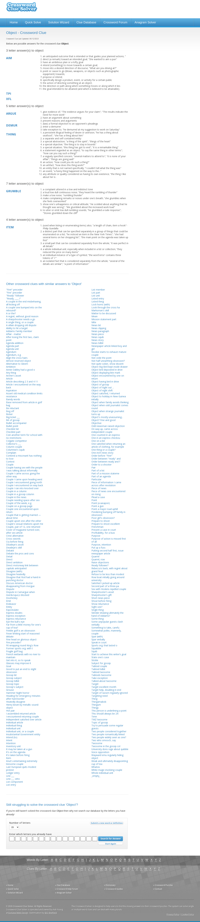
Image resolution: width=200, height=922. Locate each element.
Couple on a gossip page (19, 506)
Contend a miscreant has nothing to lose (24, 457)
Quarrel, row (98, 559)
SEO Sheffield (51, 912)
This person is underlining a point (109, 710)
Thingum (96, 704)
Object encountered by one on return (107, 377)
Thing (94, 698)
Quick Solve (33, 22)
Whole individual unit (102, 772)
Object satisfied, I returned (105, 393)
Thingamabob (98, 701)
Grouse (10, 689)
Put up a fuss (98, 547)
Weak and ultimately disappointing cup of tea (109, 762)
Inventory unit (13, 746)
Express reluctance (16, 618)
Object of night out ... (102, 387)
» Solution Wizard (14, 892)
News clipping (98, 328)
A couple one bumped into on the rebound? (24, 309)
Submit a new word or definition (107, 823)
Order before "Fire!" (101, 455)
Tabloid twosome (100, 672)
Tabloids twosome (101, 675)
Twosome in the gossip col (105, 746)
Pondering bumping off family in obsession (108, 513)
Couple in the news (16, 497)
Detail (9, 556)
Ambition (11, 366)
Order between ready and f (105, 461)
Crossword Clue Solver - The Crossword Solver (21, 8)
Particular (96, 479)
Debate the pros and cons (20, 553)
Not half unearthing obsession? (108, 360)
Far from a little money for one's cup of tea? (23, 626)
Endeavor (11, 603)
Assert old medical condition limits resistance (24, 395)
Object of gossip (100, 384)
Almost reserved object (18, 360)
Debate (10, 550)
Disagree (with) (14, 571)
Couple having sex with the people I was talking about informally (24, 469)
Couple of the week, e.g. (19, 503)
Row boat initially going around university (107, 579)
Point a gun (97, 506)
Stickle (94, 660)
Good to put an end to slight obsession (21, 671)
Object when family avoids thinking (110, 402)
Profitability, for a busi (103, 532)
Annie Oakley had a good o (20, 369)
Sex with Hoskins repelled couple (108, 589)
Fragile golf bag (14, 651)
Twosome (96, 743)
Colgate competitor (16, 440)
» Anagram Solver (63, 892)
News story (97, 340)
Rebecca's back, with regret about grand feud (109, 570)
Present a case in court (103, 529)
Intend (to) (11, 737)
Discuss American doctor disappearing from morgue (20, 585)
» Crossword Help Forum (66, 889)
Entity (9, 606)
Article (9, 378)
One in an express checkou (105, 437)
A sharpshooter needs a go (20, 319)
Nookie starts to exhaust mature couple (108, 353)
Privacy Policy (173, 914)
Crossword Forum (115, 22)
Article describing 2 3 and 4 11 (22, 381)
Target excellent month (103, 686)
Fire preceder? (13, 642)
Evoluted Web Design (18, 912)
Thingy (95, 707)
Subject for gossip (101, 663)
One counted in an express (105, 434)
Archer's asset (13, 375)
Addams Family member (19, 331)
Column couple (14, 446)
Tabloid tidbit (98, 669)
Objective (96, 423)
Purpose (95, 535)
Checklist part (13, 431)
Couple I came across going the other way (23, 475)
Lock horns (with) (100, 304)
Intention (11, 743)
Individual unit (13, 728)
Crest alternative (15, 535)
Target (95, 683)
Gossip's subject (14, 686)
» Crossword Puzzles (163, 885)
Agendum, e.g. (13, 354)
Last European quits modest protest (21, 768)
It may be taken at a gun (19, 749)
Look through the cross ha (105, 307)
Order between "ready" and (106, 458)
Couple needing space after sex (23, 500)
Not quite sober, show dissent (107, 363)
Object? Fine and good (103, 420)
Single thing (97, 609)
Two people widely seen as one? (108, 737)
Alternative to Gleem (17, 363)
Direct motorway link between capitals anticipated (22, 567)
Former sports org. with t (19, 648)
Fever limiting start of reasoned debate (23, 635)
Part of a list (97, 470)
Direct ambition (14, 562)
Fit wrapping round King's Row (22, 645)
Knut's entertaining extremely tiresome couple (21, 762)
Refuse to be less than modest (107, 574)
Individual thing (14, 725)
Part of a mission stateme (105, 473)
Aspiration (11, 390)
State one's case (100, 657)
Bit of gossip (13, 420)
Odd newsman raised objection (108, 426)
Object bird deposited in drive (107, 369)
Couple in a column (16, 491)
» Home (9, 885)
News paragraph (100, 331)
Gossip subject (14, 678)
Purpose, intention (101, 544)
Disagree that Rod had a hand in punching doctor (23, 579)
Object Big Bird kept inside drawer (109, 366)
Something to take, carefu (105, 627)
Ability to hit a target (17, 328)
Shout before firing (101, 600)
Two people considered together (108, 731)
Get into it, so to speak (18, 660)
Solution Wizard (58, 22)
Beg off (10, 411)
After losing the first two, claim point (22, 338)
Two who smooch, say (103, 740)
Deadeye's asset (15, 544)
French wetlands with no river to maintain (23, 656)
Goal (8, 666)
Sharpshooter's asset (102, 592)
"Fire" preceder (14, 292)
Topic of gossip (99, 722)
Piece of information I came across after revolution (106, 484)
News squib (97, 337)
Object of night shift (102, 390)
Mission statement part (103, 319)
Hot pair (10, 710)
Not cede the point (101, 357)
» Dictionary (109, 885)
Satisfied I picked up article (105, 583)
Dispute (10, 589)
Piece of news (98, 488)
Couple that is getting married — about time (23, 516)
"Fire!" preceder (14, 289)
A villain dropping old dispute (21, 325)
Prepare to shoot (100, 520)
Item (8, 758)
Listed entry (97, 298)
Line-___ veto (13, 778)
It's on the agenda (15, 752)
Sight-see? (96, 606)
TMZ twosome (99, 719)
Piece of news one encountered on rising (108, 493)
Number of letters (19, 822)
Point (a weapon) (100, 503)
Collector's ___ (13, 443)
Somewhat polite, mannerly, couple (106, 632)
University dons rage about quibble (109, 749)
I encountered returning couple (22, 716)
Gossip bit (11, 675)
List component (14, 781)
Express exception (15, 615)
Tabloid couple (99, 666)
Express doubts (14, 612)
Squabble (96, 648)
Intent (9, 740)
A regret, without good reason (22, 316)
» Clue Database (62, 885)
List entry (11, 784)
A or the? (11, 313)
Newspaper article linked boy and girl (109, 347)
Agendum (11, 351)
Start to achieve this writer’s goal (108, 654)
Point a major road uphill (104, 509)
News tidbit (97, 343)
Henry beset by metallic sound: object (22, 706)
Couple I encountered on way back (24, 485)
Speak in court (99, 642)
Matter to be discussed (103, 313)
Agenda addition (14, 343)
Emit (8, 600)
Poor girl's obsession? (103, 517)
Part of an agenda (101, 476)
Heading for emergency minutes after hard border (23, 697)
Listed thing (97, 301)
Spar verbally (98, 639)
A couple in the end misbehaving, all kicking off (23, 303)
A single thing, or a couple (20, 322)
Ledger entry (13, 772)
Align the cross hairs (17, 357)
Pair (93, 467)
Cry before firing (14, 541)
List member (98, 289)
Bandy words (13, 399)
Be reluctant (12, 408)
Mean (94, 316)
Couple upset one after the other (23, 520)
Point (94, 500)
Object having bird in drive (105, 381)
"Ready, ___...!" (13, 298)
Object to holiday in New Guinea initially (108, 398)
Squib (94, 651)
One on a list (98, 440)
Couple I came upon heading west (24, 479)
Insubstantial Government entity (23, 734)
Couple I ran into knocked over (22, 488)
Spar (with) (97, 636)
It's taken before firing (17, 755)
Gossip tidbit (12, 681)
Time (94, 716)
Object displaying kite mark (105, 372)
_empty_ (95, 775)
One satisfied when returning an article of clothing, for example (108, 445)
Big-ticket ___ (13, 417)
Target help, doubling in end (106, 689)
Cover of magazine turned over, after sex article (23, 531)
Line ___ (10, 775)
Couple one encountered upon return (22, 510)
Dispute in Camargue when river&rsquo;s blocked (20, 593)
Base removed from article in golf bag (24, 404)
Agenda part (12, 346)
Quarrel (95, 556)
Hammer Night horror (17, 692)
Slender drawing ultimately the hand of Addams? (107, 614)
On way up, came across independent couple (104, 430)
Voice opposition (100, 752)
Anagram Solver (145, 22)
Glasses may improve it (18, 663)
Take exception (99, 678)
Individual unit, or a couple (20, 731)
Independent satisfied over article (24, 719)
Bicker (9, 414)
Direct (9, 559)
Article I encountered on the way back (23, 386)
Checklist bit (12, 429)
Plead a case (98, 497)
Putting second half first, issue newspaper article (107, 552)
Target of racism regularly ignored (109, 692)
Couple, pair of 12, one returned (23, 526)
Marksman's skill (100, 310)
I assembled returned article (21, 713)
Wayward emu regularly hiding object (107, 757)
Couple (10, 464)
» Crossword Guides (113, 889)
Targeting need (99, 695)
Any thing (11, 372)
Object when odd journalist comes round (109, 407)
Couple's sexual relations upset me (24, 523)
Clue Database (86, 22)
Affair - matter (13, 334)
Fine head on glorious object (21, 639)
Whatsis (95, 766)
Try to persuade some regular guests (107, 727)
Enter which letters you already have (30, 834)
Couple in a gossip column (20, 494)
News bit (96, 325)
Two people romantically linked (108, 734)
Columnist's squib (15, 449)
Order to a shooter (101, 464)
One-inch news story (102, 452)
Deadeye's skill (14, 547)
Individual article (14, 722)
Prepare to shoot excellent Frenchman (105, 525)
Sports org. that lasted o (104, 645)
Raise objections (100, 562)
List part (95, 292)
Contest (10, 461)
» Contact (157, 889)
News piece (97, 334)
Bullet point (12, 426)
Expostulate (12, 609)
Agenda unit (12, 348)
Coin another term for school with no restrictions (24, 436)
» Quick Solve (12, 889)
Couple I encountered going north (24, 482)
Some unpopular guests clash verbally (107, 623)
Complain (11, 452)
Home (14, 22)
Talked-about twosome (103, 681)
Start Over (110, 844)
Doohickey (11, 598)
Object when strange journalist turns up (107, 413)
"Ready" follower (15, 295)
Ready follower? (99, 565)
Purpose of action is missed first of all (108, 540)
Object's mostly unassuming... (107, 417)
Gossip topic (12, 683)
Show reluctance (100, 603)
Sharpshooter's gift (101, 595)
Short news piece (100, 598)
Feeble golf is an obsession (20, 630)
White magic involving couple (106, 769)
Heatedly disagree (15, 701)
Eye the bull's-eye (15, 621)
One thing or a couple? (103, 449)
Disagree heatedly (15, 574)
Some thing (97, 618)
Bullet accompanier (16, 423)
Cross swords (13, 538)
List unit (95, 295)
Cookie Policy (187, 914)
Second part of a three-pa (105, 586)
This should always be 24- (105, 713)
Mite (93, 322)
